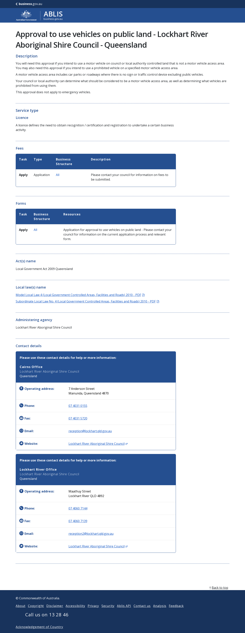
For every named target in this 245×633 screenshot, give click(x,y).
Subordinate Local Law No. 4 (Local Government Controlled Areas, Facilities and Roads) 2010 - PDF (87, 301)
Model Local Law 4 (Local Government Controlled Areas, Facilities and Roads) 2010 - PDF (80, 295)
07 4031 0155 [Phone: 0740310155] (78, 406)
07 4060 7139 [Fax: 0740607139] (78, 521)
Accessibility (75, 612)
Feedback (176, 612)
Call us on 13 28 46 (47, 620)
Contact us (142, 612)
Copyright (36, 612)
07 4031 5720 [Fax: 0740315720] (78, 418)
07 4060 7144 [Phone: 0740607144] (78, 508)
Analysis (159, 612)
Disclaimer (54, 612)
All (57, 175)
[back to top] (122, 593)
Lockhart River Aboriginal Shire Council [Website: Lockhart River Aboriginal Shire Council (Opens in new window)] (98, 443)
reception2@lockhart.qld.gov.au (91, 534)
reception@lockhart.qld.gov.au (90, 431)
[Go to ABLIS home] (39, 15)
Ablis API (124, 612)
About (20, 612)
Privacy (93, 612)
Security (107, 612)
